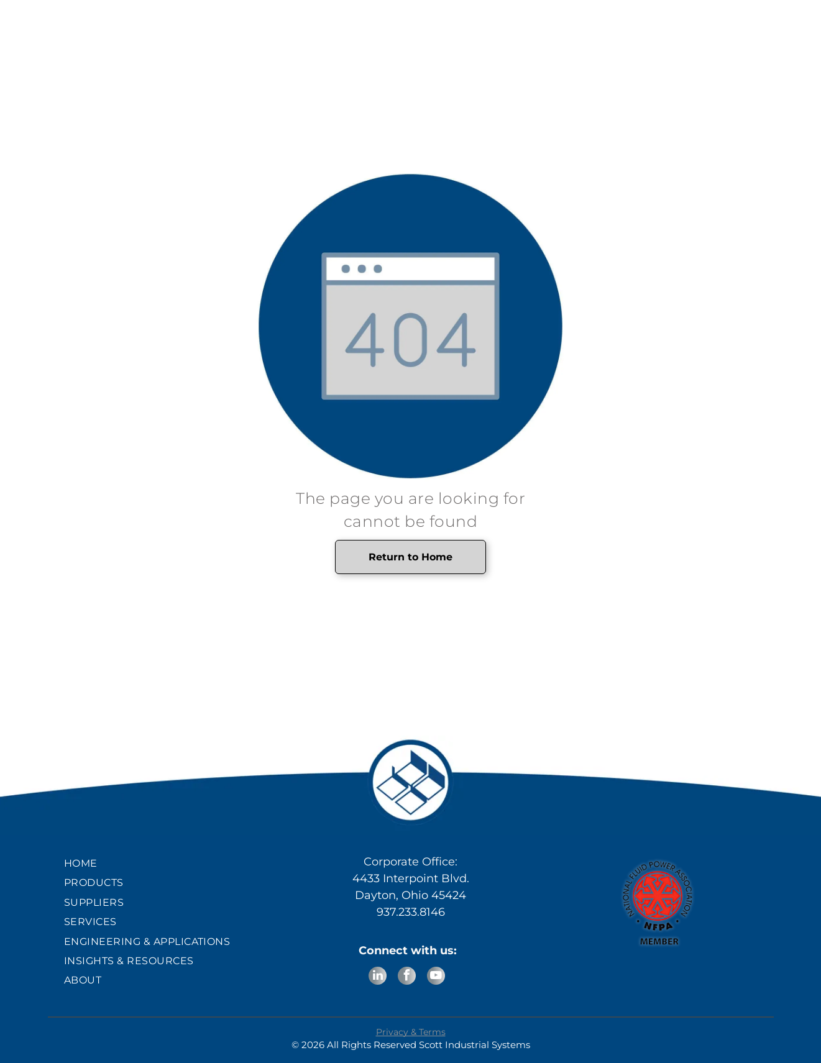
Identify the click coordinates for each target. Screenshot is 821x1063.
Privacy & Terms (411, 1032)
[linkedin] (378, 977)
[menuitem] (163, 863)
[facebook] (407, 977)
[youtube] (436, 977)
